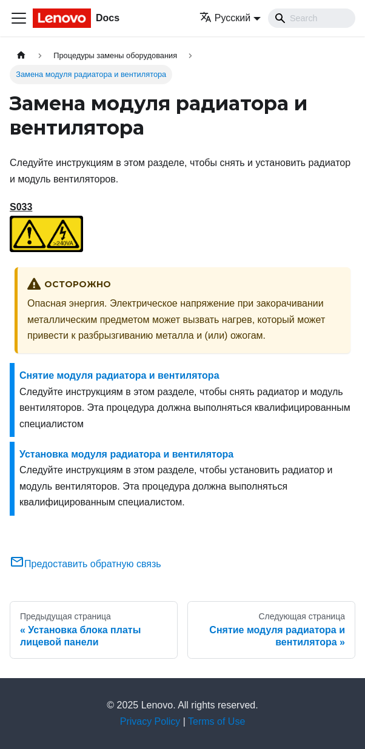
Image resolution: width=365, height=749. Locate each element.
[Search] (311, 18)
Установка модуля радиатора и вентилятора (126, 454)
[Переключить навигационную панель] (19, 18)
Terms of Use (216, 721)
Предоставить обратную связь (85, 564)
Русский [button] (224, 18)
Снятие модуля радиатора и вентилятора (119, 375)
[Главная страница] (21, 55)
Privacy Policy (150, 721)
